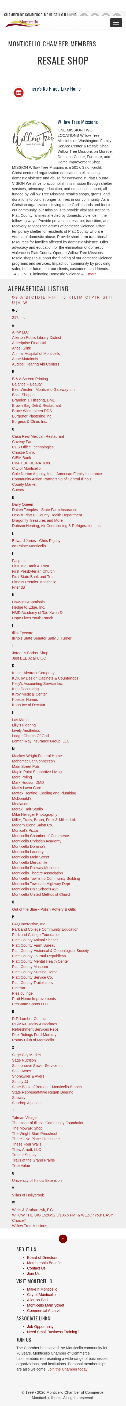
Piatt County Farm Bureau (33, 945)
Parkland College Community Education (45, 929)
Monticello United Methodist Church (41, 894)
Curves (18, 490)
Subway (18, 1097)
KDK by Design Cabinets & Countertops (45, 678)
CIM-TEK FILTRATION (31, 463)
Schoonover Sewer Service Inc (37, 1065)
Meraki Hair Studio (27, 809)
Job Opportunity (40, 1326)
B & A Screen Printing (30, 379)
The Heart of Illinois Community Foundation (48, 1123)
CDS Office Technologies (33, 447)
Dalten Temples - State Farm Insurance (44, 510)
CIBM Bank (21, 458)
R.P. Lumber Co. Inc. (29, 1019)
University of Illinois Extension (37, 1180)
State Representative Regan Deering (42, 1092)
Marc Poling (22, 777)
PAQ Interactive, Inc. (29, 924)
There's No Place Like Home (54, 88)
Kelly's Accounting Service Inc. (37, 683)
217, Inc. (19, 317)
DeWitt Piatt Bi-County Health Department (47, 515)
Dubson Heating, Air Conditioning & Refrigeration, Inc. (57, 526)
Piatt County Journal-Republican (39, 956)
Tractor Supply (24, 1155)
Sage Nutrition (24, 1060)
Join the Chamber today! (68, 1369)
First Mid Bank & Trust (30, 566)
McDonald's (22, 798)
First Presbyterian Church (33, 571)
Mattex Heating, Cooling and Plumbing (44, 793)
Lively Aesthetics (26, 730)
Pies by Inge (22, 993)
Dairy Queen (22, 504)
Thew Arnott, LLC (26, 1149)
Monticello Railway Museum (35, 868)
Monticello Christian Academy (36, 841)
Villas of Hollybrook (28, 1195)
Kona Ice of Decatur (28, 705)
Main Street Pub (25, 766)
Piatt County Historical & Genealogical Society (50, 951)
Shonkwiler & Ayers (28, 1076)
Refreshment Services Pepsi (36, 1029)
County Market (24, 484)
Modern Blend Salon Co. (32, 825)
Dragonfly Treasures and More (37, 520)
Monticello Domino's (29, 846)
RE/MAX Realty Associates (34, 1024)
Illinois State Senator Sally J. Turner (42, 638)
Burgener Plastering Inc (31, 416)
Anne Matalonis (25, 359)
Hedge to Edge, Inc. (28, 607)
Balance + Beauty (27, 384)
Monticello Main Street (30, 857)
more (92, 274)
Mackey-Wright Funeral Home (37, 756)
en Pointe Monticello (29, 546)
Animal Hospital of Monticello (36, 353)
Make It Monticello (42, 1289)
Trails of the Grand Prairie (33, 1160)
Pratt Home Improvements (34, 999)
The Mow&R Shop (27, 1128)
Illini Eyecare (22, 633)
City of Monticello (26, 468)
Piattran (18, 988)
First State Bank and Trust (33, 577)
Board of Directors (42, 1257)
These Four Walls (26, 1144)
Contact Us (36, 1268)
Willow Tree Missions (78, 121)
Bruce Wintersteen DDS (32, 411)
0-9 (14, 297)
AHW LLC (20, 332)
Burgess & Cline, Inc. (29, 421)
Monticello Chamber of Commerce (40, 836)
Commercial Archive (43, 1310)
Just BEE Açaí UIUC (29, 658)
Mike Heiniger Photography (34, 814)
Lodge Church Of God (30, 736)
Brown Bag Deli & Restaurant (36, 405)
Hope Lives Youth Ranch (32, 618)
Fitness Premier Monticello (34, 582)
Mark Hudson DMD (28, 782)
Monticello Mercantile (29, 862)
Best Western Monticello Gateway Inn (43, 389)
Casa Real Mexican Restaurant (38, 436)
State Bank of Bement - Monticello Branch (47, 1087)
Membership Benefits (44, 1263)
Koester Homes (25, 699)
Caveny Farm (23, 442)
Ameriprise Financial (29, 343)
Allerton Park (38, 1300)
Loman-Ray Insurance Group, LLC (40, 741)
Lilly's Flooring (24, 725)
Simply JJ (20, 1081)
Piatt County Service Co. (32, 977)
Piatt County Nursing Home (35, 972)
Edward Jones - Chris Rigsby (36, 541)
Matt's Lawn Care (26, 788)
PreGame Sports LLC (30, 1004)
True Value (21, 1165)
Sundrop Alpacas (26, 1103)
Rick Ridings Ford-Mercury (34, 1035)
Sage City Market (26, 1055)
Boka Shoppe (23, 395)
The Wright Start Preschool (34, 1133)
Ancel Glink (21, 348)
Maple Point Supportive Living (37, 772)
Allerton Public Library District (36, 337)
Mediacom (20, 804)
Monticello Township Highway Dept (41, 884)
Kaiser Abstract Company (33, 673)
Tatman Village (24, 1117)
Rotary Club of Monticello (33, 1040)
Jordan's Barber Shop (30, 653)
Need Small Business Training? (53, 1332)
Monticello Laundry (28, 852)
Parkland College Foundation (36, 935)
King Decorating (25, 689)
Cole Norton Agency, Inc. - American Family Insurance (57, 474)
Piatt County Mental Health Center (40, 961)
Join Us (33, 1273)
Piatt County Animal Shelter (35, 940)
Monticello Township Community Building (46, 878)
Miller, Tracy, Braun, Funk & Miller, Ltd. (44, 820)
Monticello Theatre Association (37, 873)
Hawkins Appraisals (28, 602)
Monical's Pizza (25, 830)
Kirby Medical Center (29, 694)
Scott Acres (21, 1071)
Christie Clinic (23, 452)
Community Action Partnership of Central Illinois (51, 479)
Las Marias (21, 720)
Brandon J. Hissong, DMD (33, 400)
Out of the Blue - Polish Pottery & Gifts (44, 909)
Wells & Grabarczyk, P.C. (33, 1210)
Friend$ (18, 587)
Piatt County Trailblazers (32, 983)
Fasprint (19, 561)
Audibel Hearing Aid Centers (35, 364)
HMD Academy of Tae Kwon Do (38, 612)
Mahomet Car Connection (33, 761)
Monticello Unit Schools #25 (35, 889)
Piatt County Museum (30, 967)
